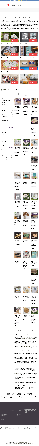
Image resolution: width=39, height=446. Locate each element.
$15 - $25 (5, 153)
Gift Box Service (19, 414)
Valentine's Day (7, 120)
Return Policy (11, 411)
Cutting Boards (7, 95)
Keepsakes (7, 104)
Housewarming (7, 112)
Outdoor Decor (7, 93)
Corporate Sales (3, 411)
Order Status (19, 411)
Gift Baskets (7, 106)
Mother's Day (7, 116)
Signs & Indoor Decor (7, 98)
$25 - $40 (6, 155)
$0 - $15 (5, 152)
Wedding (7, 114)
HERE (21, 398)
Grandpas (7, 143)
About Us (2, 409)
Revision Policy (11, 410)
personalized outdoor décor (28, 338)
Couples (7, 136)
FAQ (17, 415)
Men (7, 145)
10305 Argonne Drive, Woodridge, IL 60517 (23, 442)
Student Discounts (20, 418)
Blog (1, 410)
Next (26, 95)
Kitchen (7, 102)
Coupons (18, 416)
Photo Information (20, 413)
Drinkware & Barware (7, 100)
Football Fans (7, 141)
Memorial (7, 125)
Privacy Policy (11, 409)
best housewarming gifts (29, 346)
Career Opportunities (3, 417)
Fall (7, 118)
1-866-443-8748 (30, 443)
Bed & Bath (7, 96)
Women (7, 138)
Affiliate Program (3, 415)
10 (34, 94)
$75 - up (5, 159)
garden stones (17, 373)
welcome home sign (19, 381)
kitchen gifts (25, 340)
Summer (7, 124)
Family (7, 134)
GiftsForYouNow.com (15, 443)
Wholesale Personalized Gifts (4, 414)
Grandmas (7, 132)
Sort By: (24, 90)
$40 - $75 (6, 157)
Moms (7, 140)
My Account (19, 410)
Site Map (2, 419)
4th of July (7, 122)
